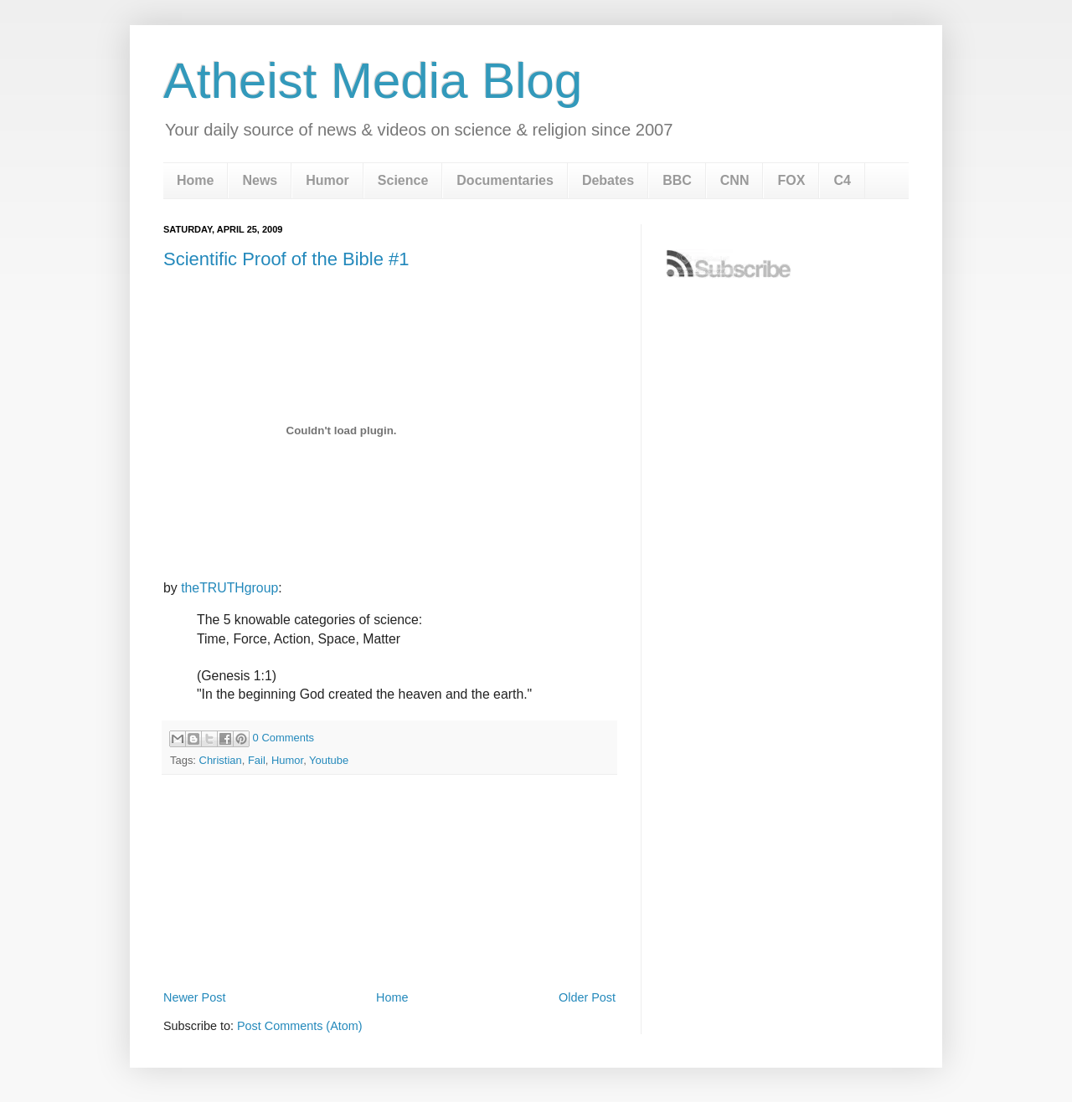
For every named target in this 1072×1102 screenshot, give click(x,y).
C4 (841, 180)
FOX (791, 180)
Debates (608, 180)
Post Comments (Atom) (300, 1026)
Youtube (328, 760)
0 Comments (283, 737)
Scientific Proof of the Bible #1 (286, 259)
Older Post (587, 997)
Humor (327, 180)
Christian (220, 760)
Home (195, 180)
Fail (256, 760)
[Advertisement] (389, 940)
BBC (677, 180)
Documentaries (505, 180)
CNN (735, 180)
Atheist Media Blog (372, 81)
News (259, 180)
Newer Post (194, 997)
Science (403, 180)
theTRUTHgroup (229, 588)
